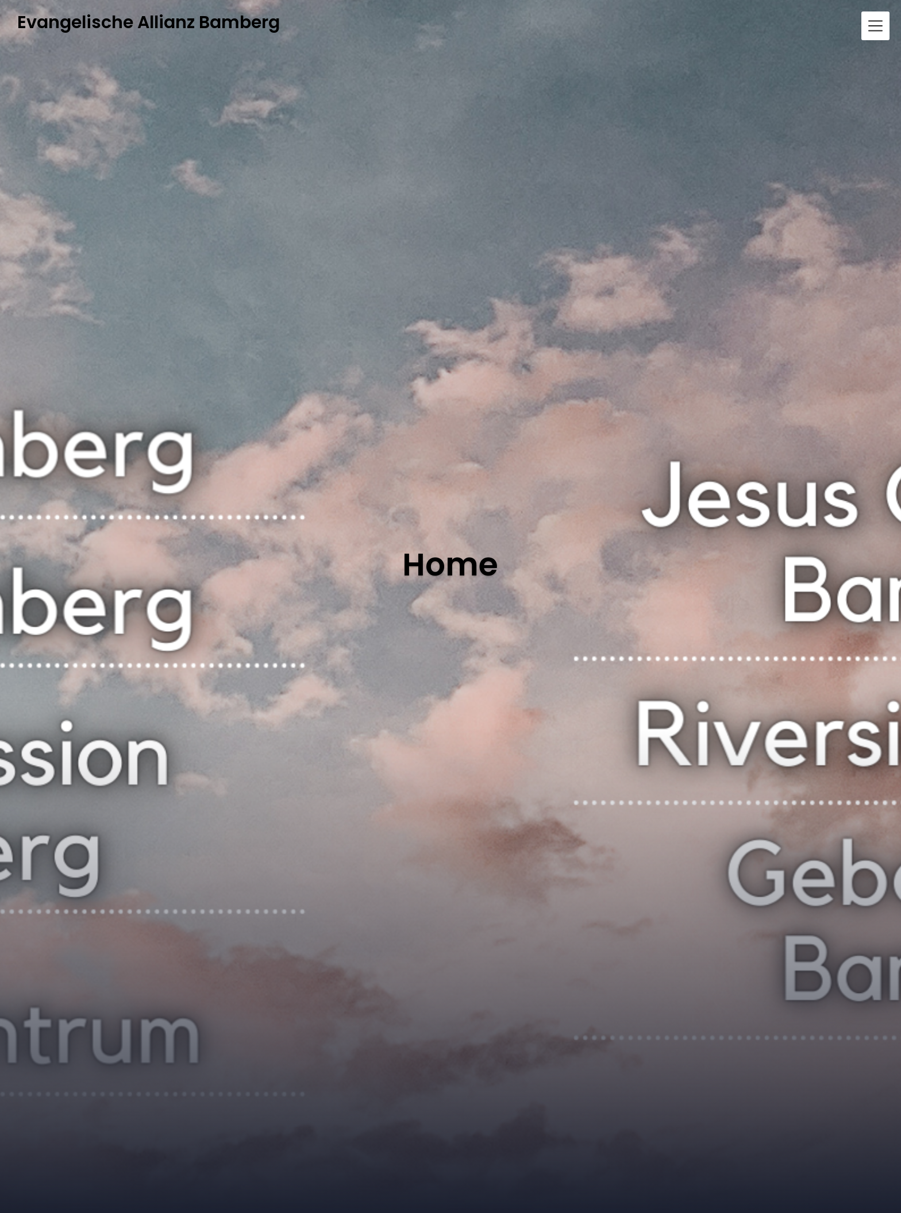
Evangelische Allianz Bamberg (148, 22)
